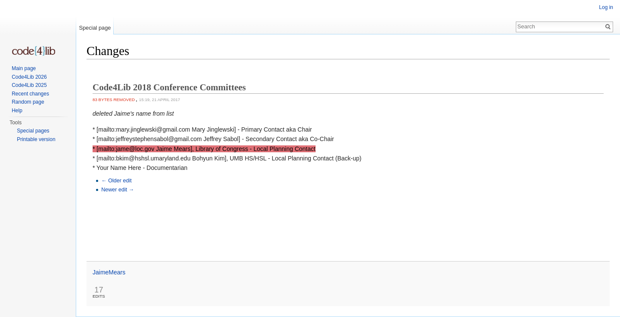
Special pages (33, 131)
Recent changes (30, 94)
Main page (24, 68)
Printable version (36, 139)
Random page (28, 102)
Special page (95, 28)
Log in (606, 7)
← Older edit (116, 181)
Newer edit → (117, 190)
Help (17, 111)
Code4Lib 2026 (29, 77)
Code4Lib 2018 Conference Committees (169, 87)
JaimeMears (109, 272)
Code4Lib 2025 (29, 85)
